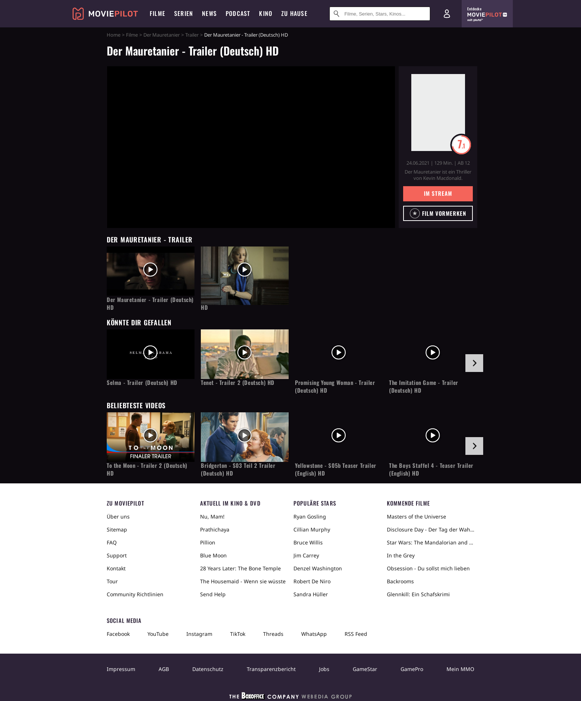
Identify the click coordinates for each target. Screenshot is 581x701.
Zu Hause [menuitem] (294, 13)
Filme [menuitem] (157, 13)
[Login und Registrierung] (447, 13)
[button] (438, 213)
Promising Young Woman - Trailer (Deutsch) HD (335, 386)
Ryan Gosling (309, 516)
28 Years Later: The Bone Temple (240, 568)
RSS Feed (356, 633)
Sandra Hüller (310, 594)
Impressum (121, 669)
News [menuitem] (209, 13)
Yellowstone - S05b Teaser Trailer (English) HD (335, 469)
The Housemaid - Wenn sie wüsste (243, 581)
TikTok (237, 633)
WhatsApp (314, 633)
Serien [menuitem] (183, 13)
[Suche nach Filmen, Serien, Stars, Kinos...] (379, 14)
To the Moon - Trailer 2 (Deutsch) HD (147, 469)
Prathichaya (214, 529)
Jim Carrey (306, 555)
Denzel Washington (317, 568)
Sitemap (117, 529)
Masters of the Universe (416, 516)
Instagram (199, 633)
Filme (132, 34)
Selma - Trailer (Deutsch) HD (142, 382)
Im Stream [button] (438, 193)
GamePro (412, 669)
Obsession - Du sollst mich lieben (428, 568)
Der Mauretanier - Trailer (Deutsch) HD (150, 303)
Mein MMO (460, 669)
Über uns (118, 516)
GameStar (365, 669)
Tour (112, 581)
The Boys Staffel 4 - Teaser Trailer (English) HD (431, 469)
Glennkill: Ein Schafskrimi (418, 594)
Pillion (207, 542)
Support (117, 555)
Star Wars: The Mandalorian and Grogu (430, 542)
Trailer (192, 34)
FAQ (112, 542)
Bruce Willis (308, 542)
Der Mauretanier (161, 34)
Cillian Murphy (311, 529)
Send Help (213, 594)
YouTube (158, 633)
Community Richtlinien (135, 594)
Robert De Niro (312, 581)
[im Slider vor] (474, 363)
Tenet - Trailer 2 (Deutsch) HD (238, 382)
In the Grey (401, 555)
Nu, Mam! (212, 516)
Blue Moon (213, 555)
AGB (164, 669)
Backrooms (400, 581)
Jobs (324, 669)
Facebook (118, 633)
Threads (273, 633)
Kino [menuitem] (265, 13)
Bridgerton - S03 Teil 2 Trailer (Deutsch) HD (238, 469)
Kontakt (116, 568)
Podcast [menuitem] (238, 13)
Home (113, 34)
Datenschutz (207, 669)
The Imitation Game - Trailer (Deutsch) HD (423, 386)
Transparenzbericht (271, 669)
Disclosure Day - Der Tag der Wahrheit (430, 529)
